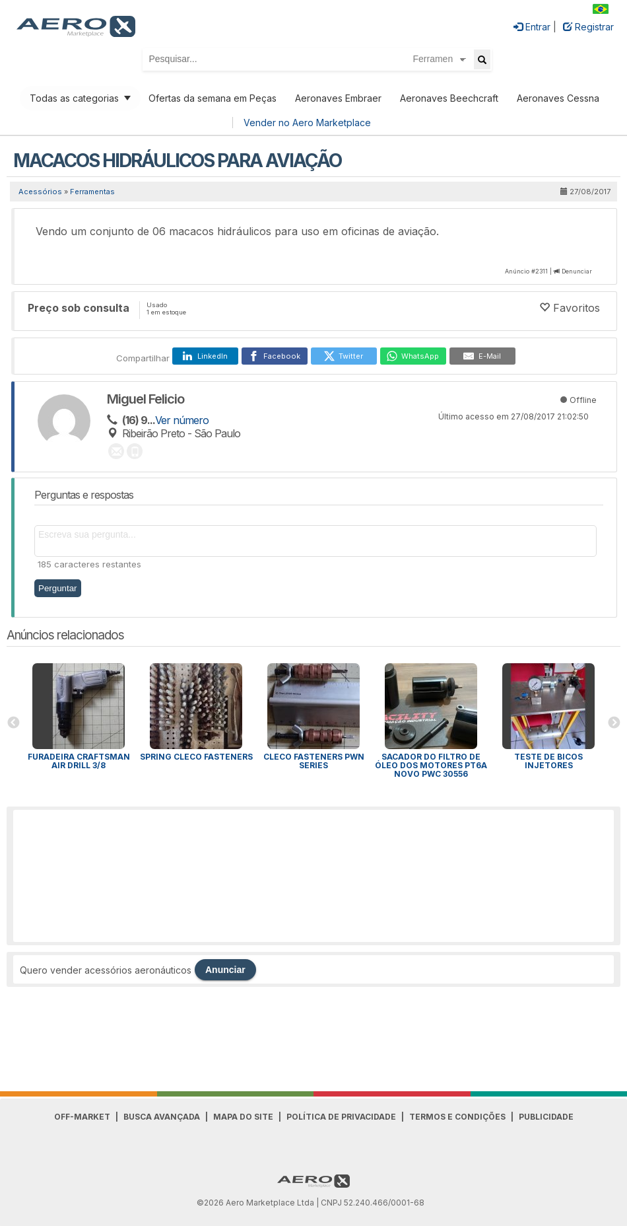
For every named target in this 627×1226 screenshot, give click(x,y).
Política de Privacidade (341, 1117)
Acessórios (40, 191)
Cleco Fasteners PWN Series (313, 761)
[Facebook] (275, 356)
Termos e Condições (457, 1117)
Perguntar (57, 588)
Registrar (588, 26)
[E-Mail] (482, 356)
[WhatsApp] (413, 356)
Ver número (182, 420)
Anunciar (225, 969)
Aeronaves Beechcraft (449, 98)
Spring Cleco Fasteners (196, 756)
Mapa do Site (243, 1117)
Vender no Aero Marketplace (307, 122)
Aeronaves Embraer (338, 98)
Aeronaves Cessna (558, 98)
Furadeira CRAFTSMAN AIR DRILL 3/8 (79, 761)
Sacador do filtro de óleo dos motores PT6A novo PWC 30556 (431, 765)
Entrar (531, 26)
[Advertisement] (313, 876)
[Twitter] (344, 356)
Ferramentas (92, 191)
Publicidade (546, 1117)
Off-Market (82, 1117)
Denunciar (577, 271)
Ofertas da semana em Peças (212, 98)
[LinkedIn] (205, 356)
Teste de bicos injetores (548, 761)
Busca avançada (161, 1117)
